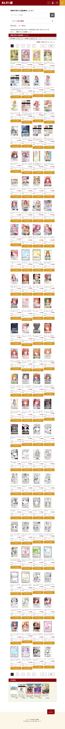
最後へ (51, 46)
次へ (43, 46)
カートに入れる (16, 70)
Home (11, 32)
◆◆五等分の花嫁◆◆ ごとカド (24, 32)
